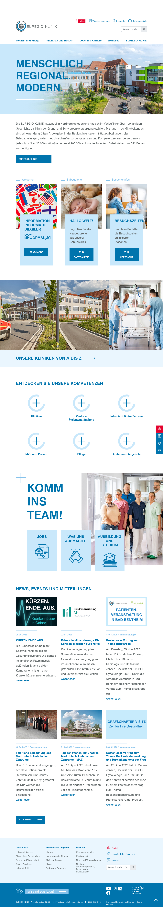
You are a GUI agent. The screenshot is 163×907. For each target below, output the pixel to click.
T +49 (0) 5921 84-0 (93, 885)
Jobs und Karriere (91, 25)
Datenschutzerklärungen (125, 885)
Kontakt (112, 843)
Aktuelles (113, 25)
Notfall (112, 831)
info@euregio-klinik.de (74, 885)
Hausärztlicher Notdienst (120, 837)
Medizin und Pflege (27, 25)
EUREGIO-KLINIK (136, 25)
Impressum (110, 885)
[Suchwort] (131, 13)
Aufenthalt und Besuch (59, 25)
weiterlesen (23, 663)
